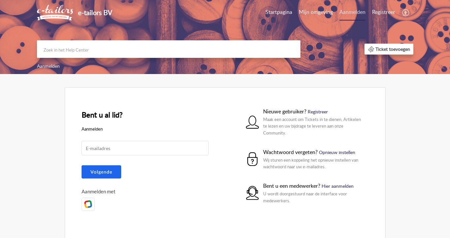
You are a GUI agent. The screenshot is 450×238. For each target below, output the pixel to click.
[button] (388, 49)
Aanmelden (352, 12)
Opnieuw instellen (337, 152)
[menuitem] (367, 12)
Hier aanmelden (338, 186)
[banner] (225, 37)
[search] (168, 49)
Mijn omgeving (316, 12)
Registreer (383, 12)
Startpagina (278, 12)
